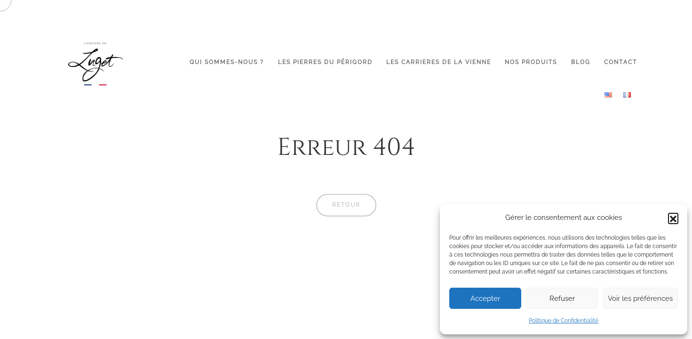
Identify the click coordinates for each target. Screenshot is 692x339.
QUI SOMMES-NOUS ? (227, 62)
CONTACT (620, 62)
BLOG (580, 62)
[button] (673, 218)
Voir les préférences (640, 298)
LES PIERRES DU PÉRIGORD (325, 62)
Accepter (485, 298)
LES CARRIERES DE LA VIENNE (438, 62)
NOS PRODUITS (531, 62)
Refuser (562, 298)
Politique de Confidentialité (563, 320)
